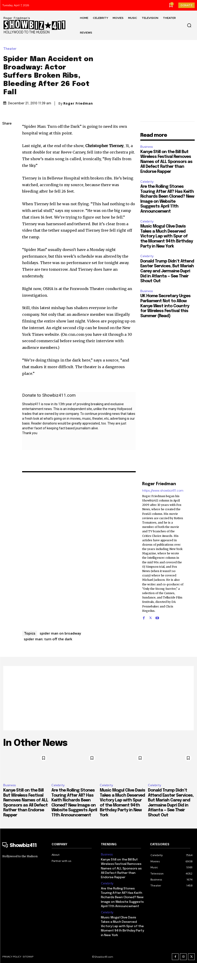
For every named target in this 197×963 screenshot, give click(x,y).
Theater (11, 49)
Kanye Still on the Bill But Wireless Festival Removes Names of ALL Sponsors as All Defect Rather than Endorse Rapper (166, 162)
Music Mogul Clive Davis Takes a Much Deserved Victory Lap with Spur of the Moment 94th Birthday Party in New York (166, 236)
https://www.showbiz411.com (162, 491)
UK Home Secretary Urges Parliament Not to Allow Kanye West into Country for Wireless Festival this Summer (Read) (165, 306)
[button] (189, 25)
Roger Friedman (78, 103)
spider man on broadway (60, 633)
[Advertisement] (98, 698)
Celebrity (146, 182)
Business (146, 147)
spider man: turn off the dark (48, 639)
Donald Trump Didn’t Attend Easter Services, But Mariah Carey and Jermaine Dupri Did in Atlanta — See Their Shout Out (167, 271)
